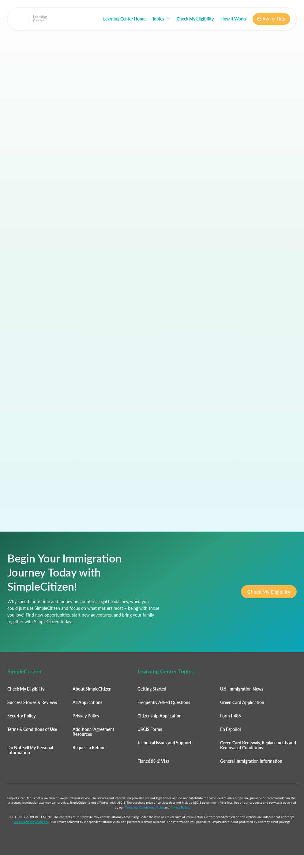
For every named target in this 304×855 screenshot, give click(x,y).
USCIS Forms (149, 729)
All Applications (87, 702)
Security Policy (21, 716)
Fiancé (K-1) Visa (153, 761)
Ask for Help (271, 19)
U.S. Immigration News (241, 689)
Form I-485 (230, 716)
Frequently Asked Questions (163, 702)
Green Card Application (242, 702)
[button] (161, 19)
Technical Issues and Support (164, 743)
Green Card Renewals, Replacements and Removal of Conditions (258, 745)
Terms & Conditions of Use (32, 729)
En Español (230, 729)
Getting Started (151, 689)
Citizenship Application (159, 716)
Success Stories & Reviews (32, 702)
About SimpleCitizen (92, 689)
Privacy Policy (86, 716)
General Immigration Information (251, 761)
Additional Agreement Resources (93, 731)
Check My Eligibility (195, 19)
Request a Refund (89, 747)
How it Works (233, 19)
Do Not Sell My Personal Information (30, 750)
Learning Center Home (124, 19)
